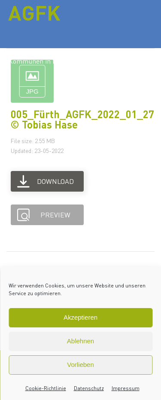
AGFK (34, 12)
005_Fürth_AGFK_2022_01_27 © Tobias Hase (82, 119)
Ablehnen (80, 341)
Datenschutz (89, 388)
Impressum (126, 388)
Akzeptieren (80, 317)
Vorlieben (80, 364)
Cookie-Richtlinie (45, 388)
